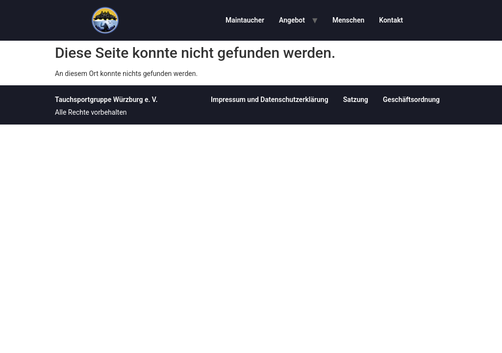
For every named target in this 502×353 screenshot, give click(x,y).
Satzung (355, 99)
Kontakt (391, 20)
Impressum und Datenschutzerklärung (269, 99)
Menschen (348, 20)
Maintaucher (245, 20)
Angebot (292, 20)
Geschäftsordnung (411, 99)
